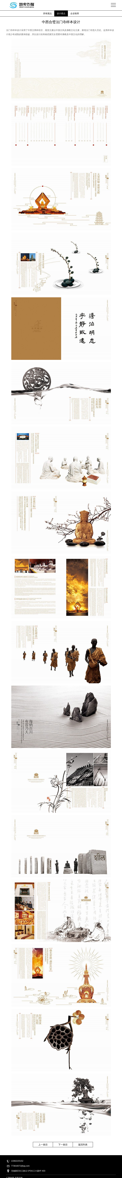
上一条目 (43, 1144)
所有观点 (47, 13)
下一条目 (63, 1144)
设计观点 (61, 13)
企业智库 (74, 13)
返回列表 (82, 1144)
